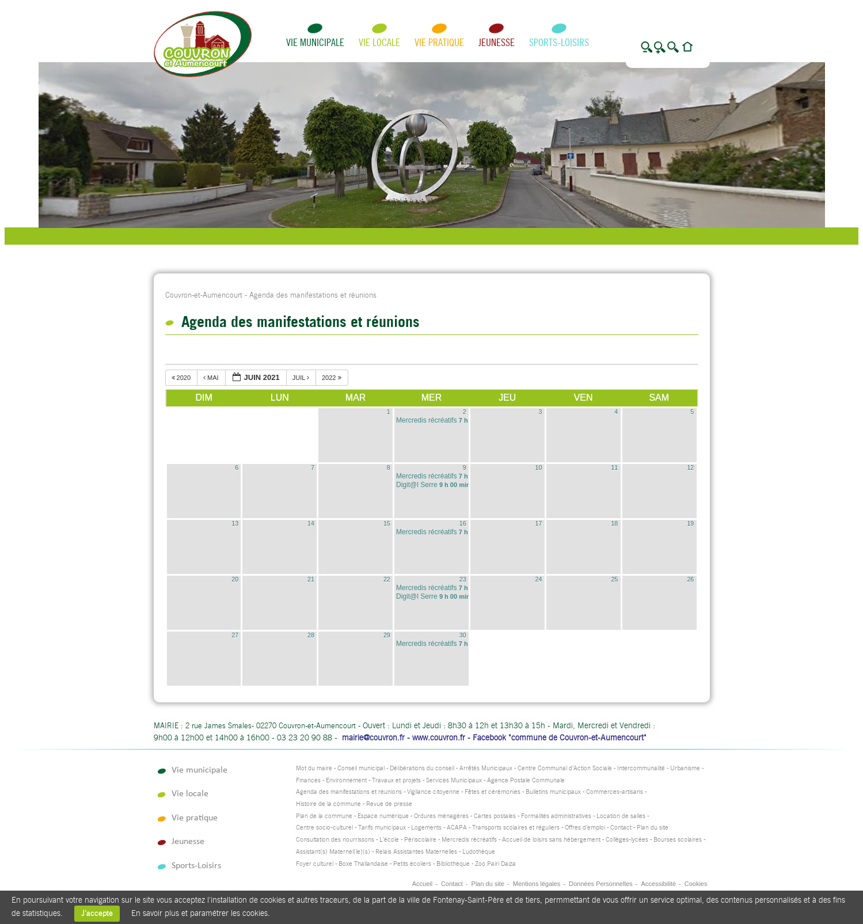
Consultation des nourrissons (335, 839)
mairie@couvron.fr (373, 737)
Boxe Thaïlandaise (363, 864)
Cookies (696, 883)
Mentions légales (537, 883)
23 (462, 579)
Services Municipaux (454, 780)
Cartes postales (495, 816)
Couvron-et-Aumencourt (203, 295)
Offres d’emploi (585, 827)
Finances (308, 780)
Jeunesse (496, 42)
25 (614, 579)
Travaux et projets (396, 780)
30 (462, 635)
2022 (332, 377)
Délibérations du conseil (422, 768)
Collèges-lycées (627, 839)
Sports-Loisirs (559, 42)
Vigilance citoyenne (433, 792)
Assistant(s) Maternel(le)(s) (333, 851)
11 (614, 467)
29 (386, 635)
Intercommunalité (641, 768)
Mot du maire (314, 768)
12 (690, 467)
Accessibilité (658, 883)
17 (538, 523)
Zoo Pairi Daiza (495, 864)
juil (301, 377)
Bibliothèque (453, 864)
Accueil (422, 883)
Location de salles (620, 816)
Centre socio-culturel (324, 827)
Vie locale (379, 42)
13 (234, 523)
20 (234, 579)
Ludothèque (478, 851)
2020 (182, 377)
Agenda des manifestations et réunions (349, 792)
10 (538, 467)
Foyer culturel (314, 864)
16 (462, 523)
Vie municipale (315, 42)
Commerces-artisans (614, 792)
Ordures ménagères (441, 816)
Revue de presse (389, 804)
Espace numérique (383, 816)
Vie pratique (439, 42)
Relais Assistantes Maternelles (416, 851)
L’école (389, 839)
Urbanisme (685, 768)
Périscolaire (420, 839)
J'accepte (97, 913)
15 (386, 523)
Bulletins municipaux (553, 792)
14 (310, 523)
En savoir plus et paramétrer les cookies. (200, 913)
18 (614, 523)
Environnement (346, 780)
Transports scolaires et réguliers (516, 827)
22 (386, 579)
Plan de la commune (324, 816)
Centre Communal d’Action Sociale (565, 768)
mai (211, 377)
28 (310, 635)
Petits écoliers (412, 864)
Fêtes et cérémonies (492, 792)
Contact (621, 827)
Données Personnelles (601, 883)
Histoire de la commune (328, 804)
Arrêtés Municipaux (485, 768)
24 (538, 579)
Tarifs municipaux (382, 827)
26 (690, 579)
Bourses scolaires (677, 839)
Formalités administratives (556, 816)
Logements (426, 827)
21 (310, 579)
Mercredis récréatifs (469, 839)
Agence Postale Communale (526, 780)
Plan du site (652, 827)
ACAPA (457, 827)
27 (234, 635)
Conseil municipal (361, 768)
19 (690, 523)
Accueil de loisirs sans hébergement (551, 839)
